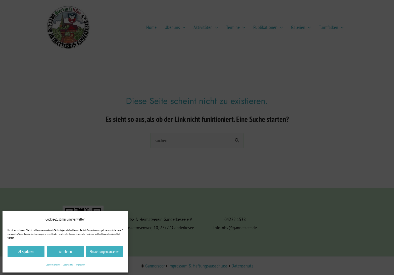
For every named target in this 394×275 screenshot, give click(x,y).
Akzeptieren (26, 251)
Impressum (80, 264)
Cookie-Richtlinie (53, 264)
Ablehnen (65, 251)
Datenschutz (68, 264)
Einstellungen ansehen (105, 251)
